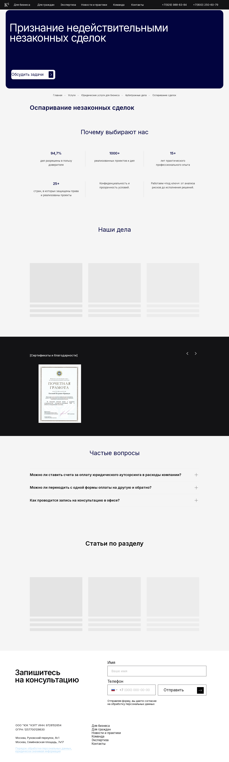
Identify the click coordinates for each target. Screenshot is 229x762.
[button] (33, 74)
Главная (57, 95)
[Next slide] (195, 353)
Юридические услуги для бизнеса (100, 95)
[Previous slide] (187, 353)
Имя (111, 662)
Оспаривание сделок (164, 95)
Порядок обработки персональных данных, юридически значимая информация (43, 750)
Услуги (72, 95)
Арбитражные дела (136, 95)
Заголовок (168, 681)
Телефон (115, 681)
